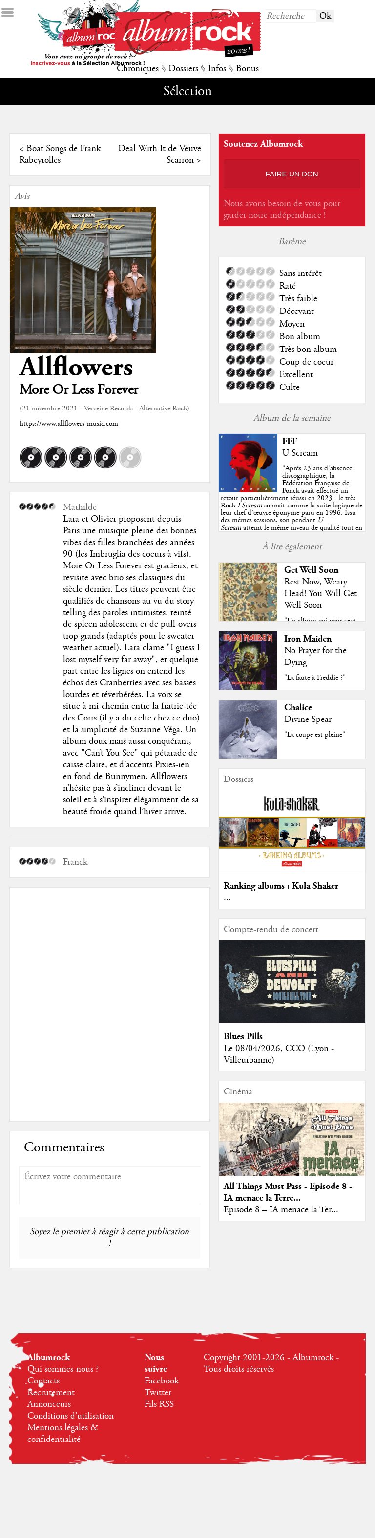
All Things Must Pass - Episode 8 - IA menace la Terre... (288, 1192)
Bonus (247, 69)
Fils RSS (159, 1404)
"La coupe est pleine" (314, 735)
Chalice (298, 707)
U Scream (300, 453)
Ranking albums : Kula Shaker (281, 886)
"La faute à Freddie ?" (315, 677)
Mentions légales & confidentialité (62, 1433)
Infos (217, 69)
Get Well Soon (311, 570)
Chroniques (138, 69)
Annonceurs (49, 1404)
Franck (75, 862)
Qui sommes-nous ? (63, 1369)
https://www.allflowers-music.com (69, 423)
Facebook (162, 1381)
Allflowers (76, 367)
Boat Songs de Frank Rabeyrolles (60, 154)
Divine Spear (308, 719)
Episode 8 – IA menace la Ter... (281, 1210)
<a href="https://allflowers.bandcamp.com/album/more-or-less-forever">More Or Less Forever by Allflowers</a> (109, 1003)
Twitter (158, 1393)
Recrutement (51, 1393)
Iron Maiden (308, 638)
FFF (289, 441)
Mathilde (80, 507)
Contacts (43, 1381)
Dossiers (183, 69)
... (227, 898)
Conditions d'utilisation (70, 1416)
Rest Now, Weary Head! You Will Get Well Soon (320, 593)
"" (291, 505)
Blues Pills (243, 1036)
